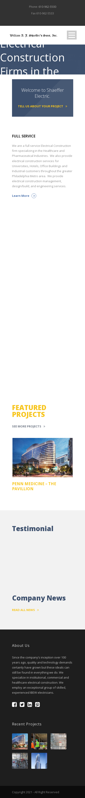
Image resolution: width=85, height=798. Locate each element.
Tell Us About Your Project (42, 106)
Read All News (25, 610)
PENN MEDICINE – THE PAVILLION (34, 486)
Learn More (24, 196)
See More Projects (28, 426)
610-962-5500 (47, 7)
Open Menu (72, 35)
